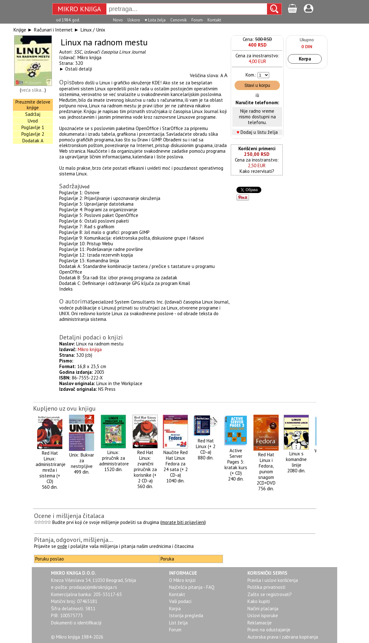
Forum (197, 20)
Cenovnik (178, 20)
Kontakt (214, 20)
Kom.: (251, 75)
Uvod (33, 121)
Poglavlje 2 (32, 134)
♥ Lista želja (155, 20)
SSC (78, 52)
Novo (118, 20)
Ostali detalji (78, 69)
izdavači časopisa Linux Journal (114, 52)
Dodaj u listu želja (259, 132)
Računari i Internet (53, 29)
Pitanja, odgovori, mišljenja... (73, 540)
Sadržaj (32, 114)
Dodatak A (32, 141)
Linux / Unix (92, 29)
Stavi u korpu (257, 85)
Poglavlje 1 (32, 127)
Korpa (305, 59)
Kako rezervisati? (257, 171)
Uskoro (134, 20)
